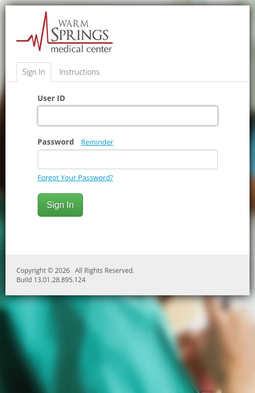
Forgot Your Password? (76, 177)
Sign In (33, 72)
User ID (52, 98)
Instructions (79, 72)
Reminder (97, 142)
